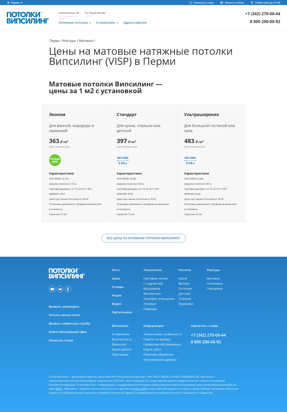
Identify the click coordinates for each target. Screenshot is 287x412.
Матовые (86, 40)
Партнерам (120, 354)
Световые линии (155, 278)
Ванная (184, 283)
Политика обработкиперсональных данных (160, 357)
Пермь (54, 40)
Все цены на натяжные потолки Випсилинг (143, 238)
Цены (116, 278)
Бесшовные (151, 288)
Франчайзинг (122, 349)
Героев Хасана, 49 (69, 13)
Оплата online (232, 2)
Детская (184, 294)
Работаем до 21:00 (265, 2)
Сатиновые (215, 283)
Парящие (150, 309)
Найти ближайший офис (68, 332)
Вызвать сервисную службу (69, 323)
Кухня (183, 278)
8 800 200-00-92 (265, 22)
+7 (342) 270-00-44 (262, 14)
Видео (116, 304)
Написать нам (201, 2)
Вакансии (119, 344)
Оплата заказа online (64, 315)
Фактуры (69, 40)
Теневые (149, 304)
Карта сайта (152, 349)
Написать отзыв (61, 340)
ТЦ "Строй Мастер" (95, 13)
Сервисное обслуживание (162, 344)
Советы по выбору (156, 339)
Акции (117, 295)
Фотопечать (152, 294)
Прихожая (186, 304)
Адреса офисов (135, 22)
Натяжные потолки (73, 22)
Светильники (122, 312)
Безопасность (122, 339)
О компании (105, 22)
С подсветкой (153, 283)
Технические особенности (162, 334)
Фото (116, 270)
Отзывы (118, 287)
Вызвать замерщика (64, 306)
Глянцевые (215, 288)
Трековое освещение (158, 299)
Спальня (185, 299)
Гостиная (185, 288)
